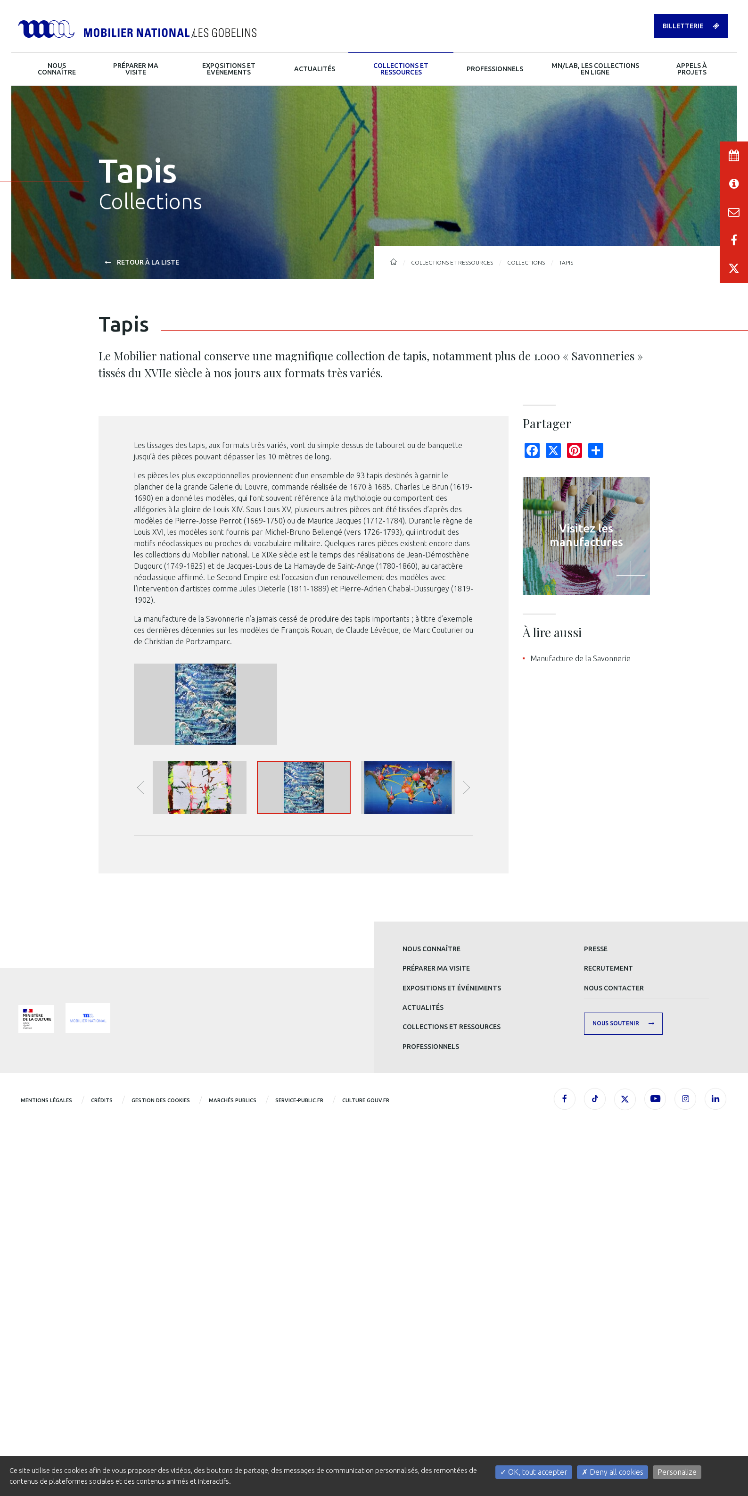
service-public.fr (299, 1431)
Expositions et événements (452, 1319)
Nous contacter (614, 1319)
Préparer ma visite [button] (135, 69)
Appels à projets (691, 69)
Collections (526, 262)
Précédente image (140, 1118)
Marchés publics (232, 1431)
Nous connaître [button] (57, 69)
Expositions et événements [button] (228, 69)
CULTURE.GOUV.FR (365, 1431)
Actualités (423, 1338)
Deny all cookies (612, 1472)
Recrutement (608, 1299)
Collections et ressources (452, 1358)
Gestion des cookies (161, 1431)
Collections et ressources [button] (400, 69)
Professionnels (431, 1377)
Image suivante (466, 1118)
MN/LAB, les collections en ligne (595, 69)
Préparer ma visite (436, 1299)
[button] (200, 1119)
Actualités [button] (314, 69)
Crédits (102, 1431)
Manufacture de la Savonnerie (580, 658)
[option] (303, 980)
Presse (596, 1280)
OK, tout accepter (533, 1472)
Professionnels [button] (495, 69)
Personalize (677, 1472)
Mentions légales (46, 1431)
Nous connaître (431, 1280)
